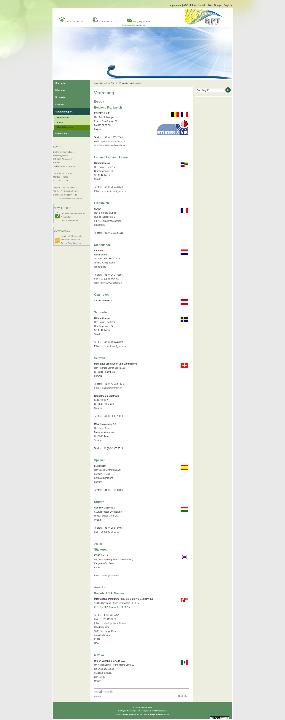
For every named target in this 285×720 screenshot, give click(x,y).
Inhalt (193, 5)
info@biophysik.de (141, 21)
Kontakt (202, 5)
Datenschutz (61, 132)
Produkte (59, 96)
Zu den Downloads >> (71, 243)
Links (58, 122)
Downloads (61, 117)
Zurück (97, 696)
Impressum (176, 5)
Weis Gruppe (215, 5)
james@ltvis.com (110, 575)
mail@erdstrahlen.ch (112, 388)
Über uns (59, 89)
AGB (186, 5)
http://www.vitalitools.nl (111, 283)
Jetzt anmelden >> (69, 220)
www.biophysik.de (102, 83)
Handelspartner (64, 127)
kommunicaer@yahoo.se (114, 191)
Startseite (59, 82)
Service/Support (63, 110)
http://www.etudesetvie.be (112, 141)
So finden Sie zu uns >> (64, 166)
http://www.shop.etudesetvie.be (109, 145)
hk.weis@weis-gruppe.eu (133, 25)
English (228, 5)
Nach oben (183, 696)
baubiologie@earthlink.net (115, 623)
